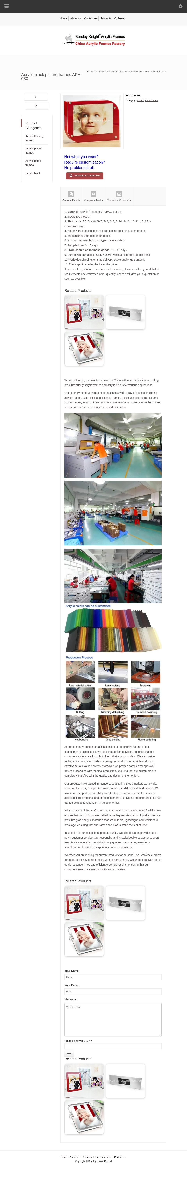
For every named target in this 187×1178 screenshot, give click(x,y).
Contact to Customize (86, 175)
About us (75, 18)
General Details (71, 196)
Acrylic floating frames (34, 138)
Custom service (103, 1157)
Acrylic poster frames (33, 150)
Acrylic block (33, 173)
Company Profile (93, 196)
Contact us (90, 18)
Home (63, 18)
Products (105, 18)
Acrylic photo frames (147, 100)
